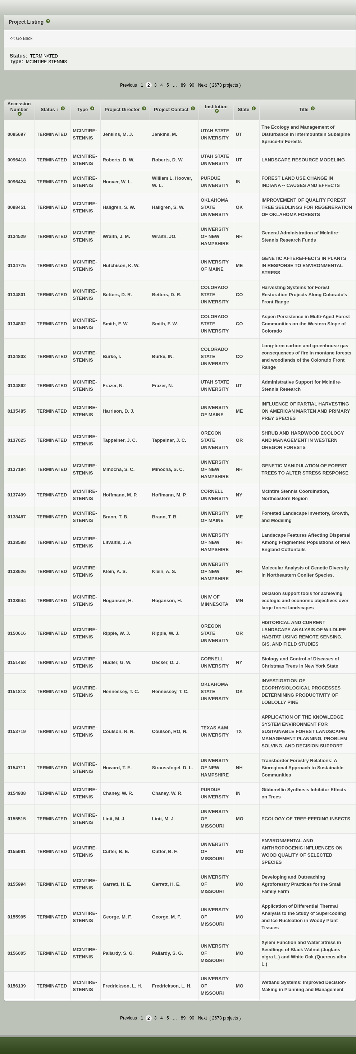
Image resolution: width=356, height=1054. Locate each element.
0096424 (17, 181)
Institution (216, 106)
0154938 (17, 793)
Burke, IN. (163, 356)
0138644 (17, 600)
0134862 (17, 385)
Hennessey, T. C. (170, 691)
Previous (128, 85)
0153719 (17, 731)
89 (183, 85)
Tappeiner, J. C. (169, 440)
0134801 (17, 294)
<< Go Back (21, 38)
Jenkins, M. (164, 134)
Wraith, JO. (164, 236)
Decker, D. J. (166, 662)
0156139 (17, 986)
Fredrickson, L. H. (172, 986)
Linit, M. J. (163, 818)
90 (192, 85)
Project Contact (172, 109)
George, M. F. (166, 917)
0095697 (17, 134)
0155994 (17, 884)
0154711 (17, 767)
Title (304, 109)
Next (202, 85)
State (244, 109)
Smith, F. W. (165, 323)
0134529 (17, 236)
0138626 (17, 571)
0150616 (17, 633)
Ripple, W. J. (166, 633)
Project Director (123, 109)
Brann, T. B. (165, 516)
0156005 (17, 953)
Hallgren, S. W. (168, 207)
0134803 (17, 356)
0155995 (17, 917)
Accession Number (19, 106)
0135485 (17, 411)
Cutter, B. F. (165, 851)
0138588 (17, 542)
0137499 (17, 495)
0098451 (17, 207)
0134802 (17, 323)
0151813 (17, 691)
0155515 (17, 818)
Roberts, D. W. (168, 159)
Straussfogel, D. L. (172, 767)
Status (48, 109)
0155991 (17, 851)
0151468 (17, 662)
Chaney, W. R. (167, 793)
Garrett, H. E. (166, 884)
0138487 (17, 516)
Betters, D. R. (167, 294)
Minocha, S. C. (168, 469)
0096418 (17, 159)
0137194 (17, 469)
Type (83, 109)
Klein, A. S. (164, 571)
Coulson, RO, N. (170, 731)
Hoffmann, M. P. (169, 495)
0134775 (17, 265)
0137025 (17, 440)
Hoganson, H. (167, 600)
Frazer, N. (162, 385)
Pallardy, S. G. (167, 953)
